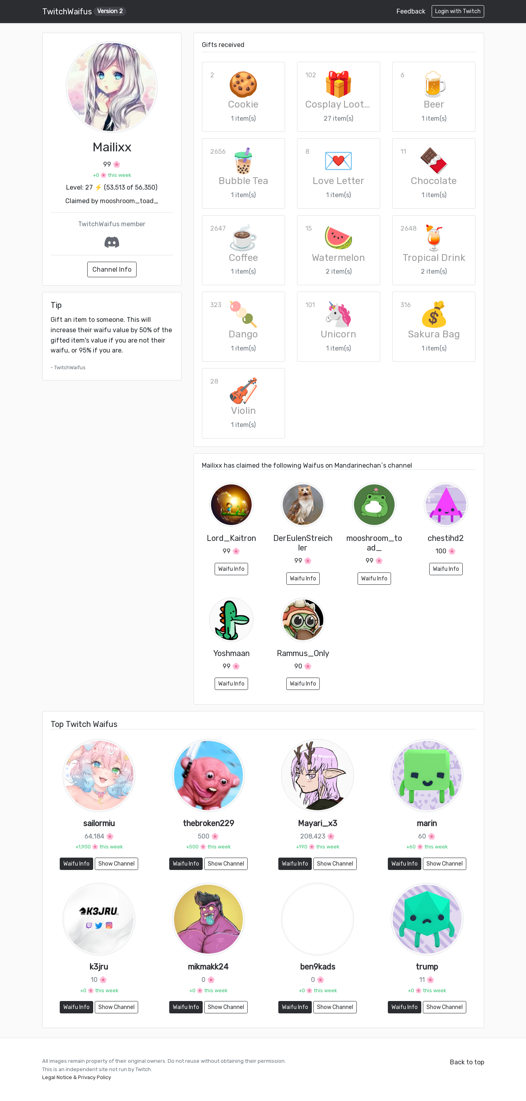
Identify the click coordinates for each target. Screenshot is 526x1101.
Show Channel (116, 863)
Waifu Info (231, 569)
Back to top (467, 1062)
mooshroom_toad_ (129, 201)
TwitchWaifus (84, 11)
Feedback (411, 11)
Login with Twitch (458, 11)
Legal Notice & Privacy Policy (76, 1077)
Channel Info (111, 269)
